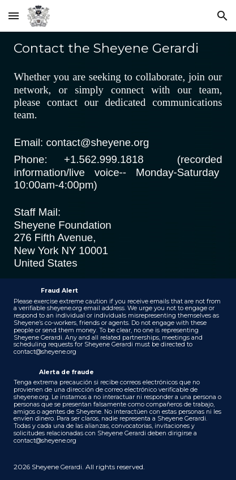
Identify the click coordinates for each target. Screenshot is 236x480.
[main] (117, 155)
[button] (13, 15)
